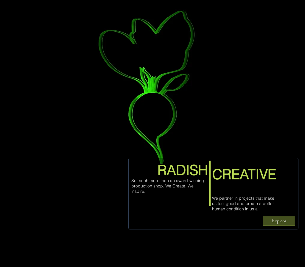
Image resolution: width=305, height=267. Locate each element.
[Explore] (279, 221)
